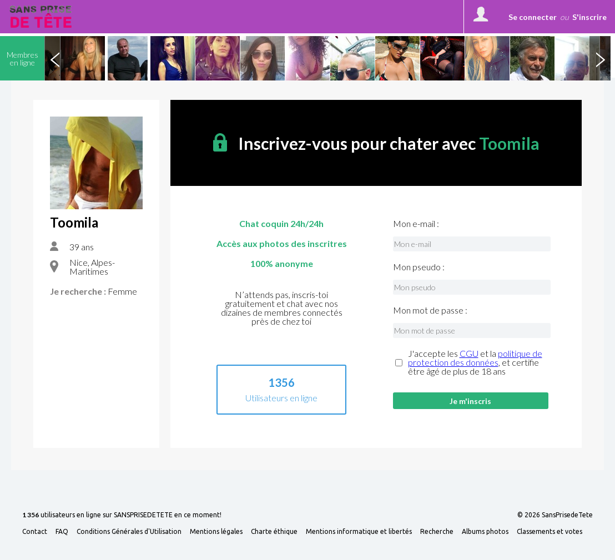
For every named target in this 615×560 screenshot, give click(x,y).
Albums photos (485, 531)
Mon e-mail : (416, 223)
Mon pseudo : (419, 267)
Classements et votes (549, 531)
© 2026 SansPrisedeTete (555, 515)
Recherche (436, 531)
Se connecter (532, 17)
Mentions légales (216, 531)
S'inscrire (589, 17)
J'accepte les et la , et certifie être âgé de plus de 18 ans (475, 362)
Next (600, 58)
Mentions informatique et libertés (359, 531)
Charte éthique (274, 531)
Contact (34, 531)
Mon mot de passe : (430, 310)
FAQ (62, 531)
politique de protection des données (475, 357)
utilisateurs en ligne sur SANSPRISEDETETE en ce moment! (121, 515)
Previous (54, 58)
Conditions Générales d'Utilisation (129, 531)
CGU (469, 353)
